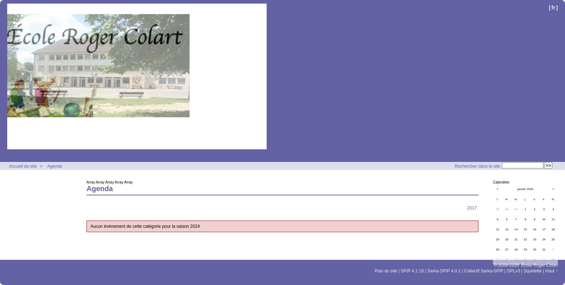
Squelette (533, 270)
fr (553, 7)
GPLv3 (513, 270)
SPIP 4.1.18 (412, 270)
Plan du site (386, 270)
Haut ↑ (551, 270)
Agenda (54, 166)
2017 (472, 208)
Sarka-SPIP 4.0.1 (444, 270)
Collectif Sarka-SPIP (483, 270)
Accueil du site (23, 166)
